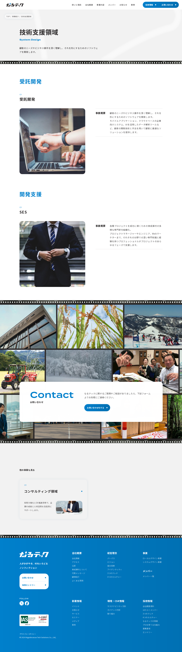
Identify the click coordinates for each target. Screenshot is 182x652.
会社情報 (76, 558)
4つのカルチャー (114, 577)
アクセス (75, 562)
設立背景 (111, 565)
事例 (74, 624)
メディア (75, 621)
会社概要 (77, 553)
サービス (76, 613)
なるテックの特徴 (150, 621)
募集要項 (146, 628)
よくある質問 (77, 580)
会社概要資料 (148, 606)
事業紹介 (15, 16)
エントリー (147, 632)
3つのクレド (112, 573)
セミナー (76, 617)
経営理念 (112, 553)
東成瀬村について (79, 569)
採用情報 (147, 601)
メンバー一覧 (148, 576)
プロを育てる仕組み (151, 624)
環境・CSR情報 (115, 601)
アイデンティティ (114, 569)
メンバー (147, 571)
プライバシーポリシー (27, 634)
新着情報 (77, 601)
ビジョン (111, 562)
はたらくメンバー (150, 610)
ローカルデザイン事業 (152, 558)
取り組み (111, 613)
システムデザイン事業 (152, 562)
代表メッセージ (78, 573)
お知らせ (76, 610)
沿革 (74, 565)
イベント (76, 606)
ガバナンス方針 (114, 610)
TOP (8, 16)
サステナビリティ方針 (116, 606)
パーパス (111, 558)
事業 (145, 553)
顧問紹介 (76, 577)
